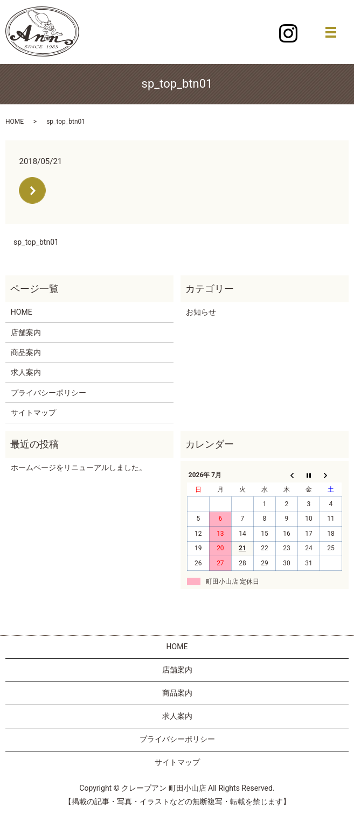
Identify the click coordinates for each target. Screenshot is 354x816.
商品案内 (26, 352)
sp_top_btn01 (36, 242)
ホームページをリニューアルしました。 (79, 467)
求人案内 (26, 372)
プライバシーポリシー (48, 392)
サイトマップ (33, 412)
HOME (14, 121)
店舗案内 (26, 332)
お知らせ (201, 312)
